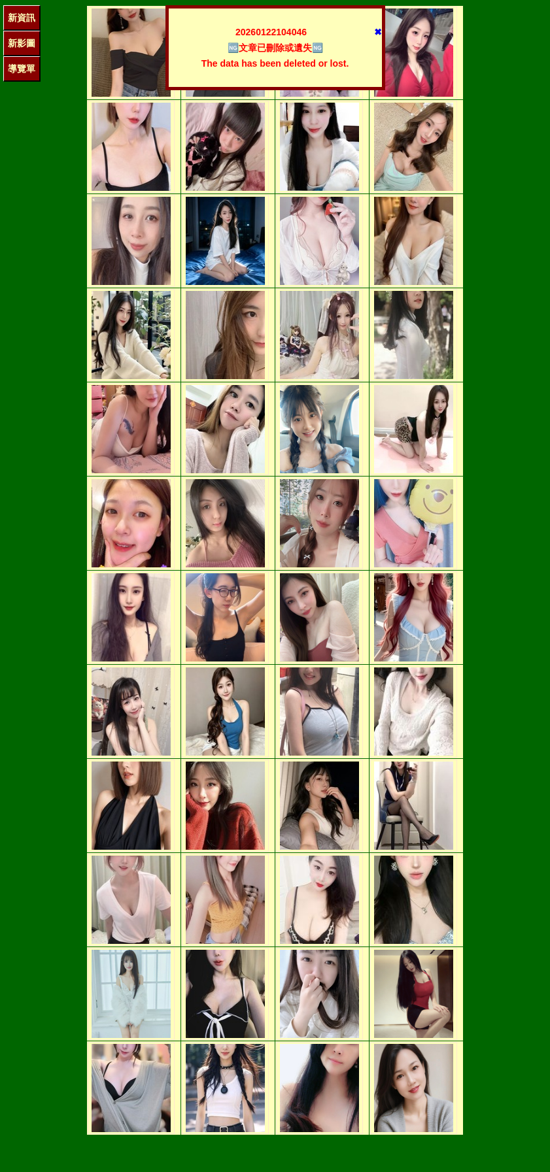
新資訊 (21, 17)
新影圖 (21, 43)
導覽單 (21, 68)
